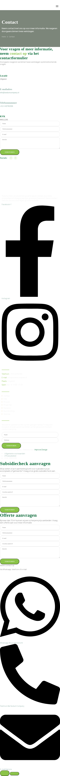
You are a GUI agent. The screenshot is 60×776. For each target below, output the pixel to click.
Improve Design (41, 449)
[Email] (30, 768)
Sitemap (7, 414)
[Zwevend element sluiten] (14, 773)
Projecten (8, 405)
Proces (7, 402)
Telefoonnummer (8, 103)
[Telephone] (30, 705)
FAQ (5, 399)
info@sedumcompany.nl (9, 93)
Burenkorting (9, 411)
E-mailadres (6, 89)
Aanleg (6, 396)
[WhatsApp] (30, 641)
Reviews (7, 408)
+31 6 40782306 (6, 106)
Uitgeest (11, 381)
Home (4, 37)
